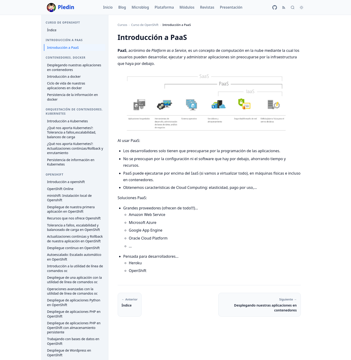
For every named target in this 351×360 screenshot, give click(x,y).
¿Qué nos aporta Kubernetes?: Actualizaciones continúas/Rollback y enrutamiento (75, 148)
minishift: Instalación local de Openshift (69, 197)
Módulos (187, 7)
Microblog (140, 7)
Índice (52, 30)
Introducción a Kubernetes (67, 121)
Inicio (108, 7)
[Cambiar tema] (301, 7)
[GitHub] (274, 7)
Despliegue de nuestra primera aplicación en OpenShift (71, 209)
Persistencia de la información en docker (72, 97)
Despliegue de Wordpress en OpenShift (69, 352)
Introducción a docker (64, 76)
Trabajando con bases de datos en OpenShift (73, 341)
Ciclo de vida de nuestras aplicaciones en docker (66, 85)
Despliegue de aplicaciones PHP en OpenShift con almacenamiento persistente (74, 327)
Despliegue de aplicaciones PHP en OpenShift (74, 313)
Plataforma (164, 7)
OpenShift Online (60, 189)
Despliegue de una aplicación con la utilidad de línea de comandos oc (74, 279)
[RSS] (284, 7)
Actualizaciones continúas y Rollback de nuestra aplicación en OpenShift (75, 238)
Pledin (60, 7)
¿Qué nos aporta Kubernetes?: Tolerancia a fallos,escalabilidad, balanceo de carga (71, 132)
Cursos (122, 25)
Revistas (207, 7)
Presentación (231, 7)
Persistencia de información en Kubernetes (71, 162)
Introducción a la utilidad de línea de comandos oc (75, 268)
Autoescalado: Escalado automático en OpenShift (74, 256)
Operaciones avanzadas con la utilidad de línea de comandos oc (72, 291)
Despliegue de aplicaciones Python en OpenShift (73, 302)
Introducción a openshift (66, 182)
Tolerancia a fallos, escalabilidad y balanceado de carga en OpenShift (73, 227)
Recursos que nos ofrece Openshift (74, 218)
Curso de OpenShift (145, 25)
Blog (122, 7)
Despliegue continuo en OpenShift (73, 248)
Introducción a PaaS (63, 47)
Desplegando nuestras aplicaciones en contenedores (74, 67)
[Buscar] (293, 7)
